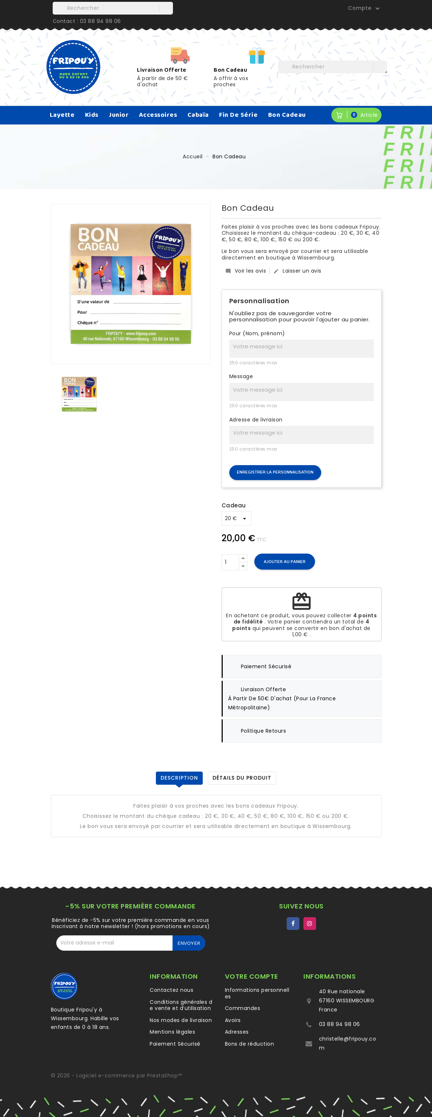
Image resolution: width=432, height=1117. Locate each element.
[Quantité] (230, 562)
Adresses (237, 1031)
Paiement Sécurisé (175, 1043)
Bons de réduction (249, 1043)
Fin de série (238, 115)
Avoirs (233, 1020)
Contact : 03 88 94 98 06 (87, 21)
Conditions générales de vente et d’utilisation (181, 1005)
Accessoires (158, 115)
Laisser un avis (297, 270)
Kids (91, 115)
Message (241, 376)
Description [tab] (179, 777)
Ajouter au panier (285, 562)
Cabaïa (198, 115)
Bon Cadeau (287, 115)
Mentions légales (172, 1031)
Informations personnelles (257, 993)
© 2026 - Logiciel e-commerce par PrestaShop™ (116, 1075)
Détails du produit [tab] (242, 777)
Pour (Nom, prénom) (257, 333)
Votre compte (251, 976)
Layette (62, 115)
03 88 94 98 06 (339, 1024)
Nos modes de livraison (181, 1020)
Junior (119, 115)
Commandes (243, 1008)
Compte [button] (364, 8)
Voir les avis (245, 270)
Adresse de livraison (256, 420)
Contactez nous (171, 990)
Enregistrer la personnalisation (275, 472)
